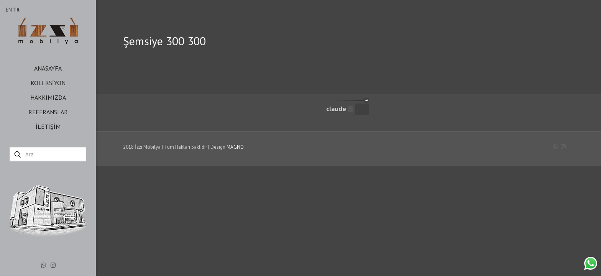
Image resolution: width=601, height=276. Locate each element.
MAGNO (235, 147)
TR (16, 10)
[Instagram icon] (53, 265)
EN (9, 10)
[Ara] (48, 154)
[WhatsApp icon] (43, 265)
